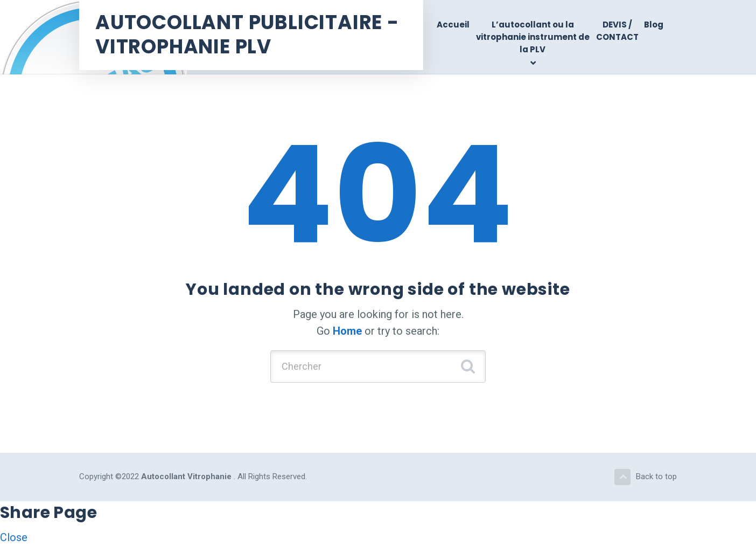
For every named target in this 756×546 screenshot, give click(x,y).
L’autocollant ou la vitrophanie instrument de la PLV (533, 37)
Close (13, 537)
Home (347, 330)
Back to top (645, 477)
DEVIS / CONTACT (617, 31)
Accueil (453, 24)
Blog (653, 24)
